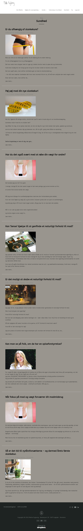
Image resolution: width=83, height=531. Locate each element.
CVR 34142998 (22, 507)
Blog (41, 18)
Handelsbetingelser (10, 507)
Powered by (25, 527)
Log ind (77, 10)
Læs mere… (8, 81)
